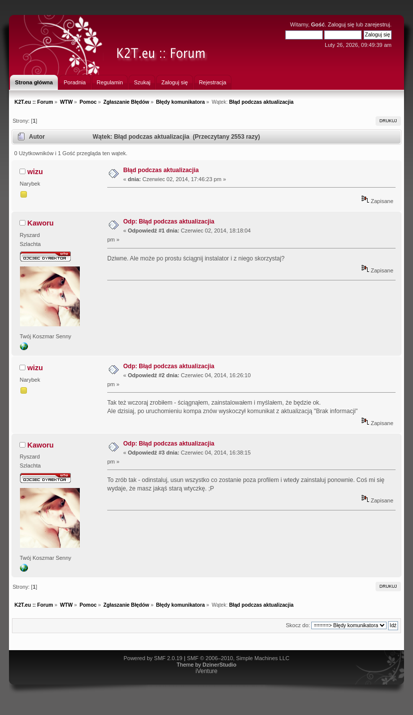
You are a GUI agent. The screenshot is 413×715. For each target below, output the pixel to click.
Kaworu (40, 223)
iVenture (206, 671)
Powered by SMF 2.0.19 (153, 658)
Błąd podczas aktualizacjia (161, 170)
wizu (35, 172)
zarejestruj (377, 24)
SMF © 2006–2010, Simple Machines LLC (238, 658)
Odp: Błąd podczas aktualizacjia (168, 221)
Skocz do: (298, 625)
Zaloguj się (341, 24)
